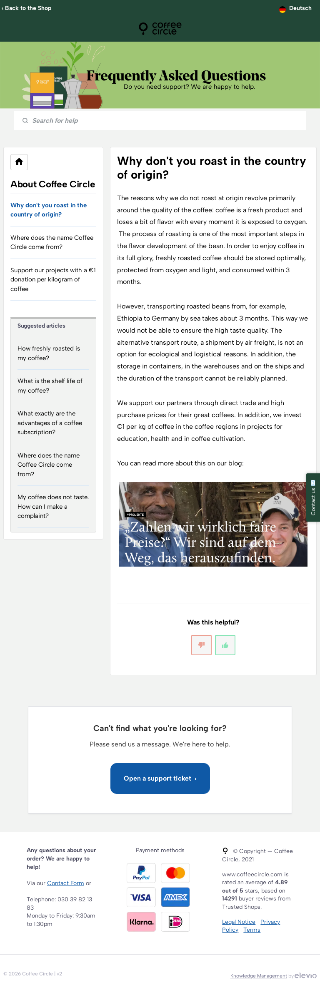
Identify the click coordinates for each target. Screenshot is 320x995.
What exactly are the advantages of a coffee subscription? (50, 423)
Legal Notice (238, 921)
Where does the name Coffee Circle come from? (51, 242)
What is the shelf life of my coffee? (50, 385)
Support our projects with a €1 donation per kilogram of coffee (53, 279)
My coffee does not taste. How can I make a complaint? (53, 506)
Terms (251, 929)
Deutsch (300, 8)
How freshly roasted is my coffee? (49, 353)
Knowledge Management (258, 976)
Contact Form (65, 883)
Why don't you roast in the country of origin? (48, 210)
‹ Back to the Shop (26, 8)
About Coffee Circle (52, 184)
